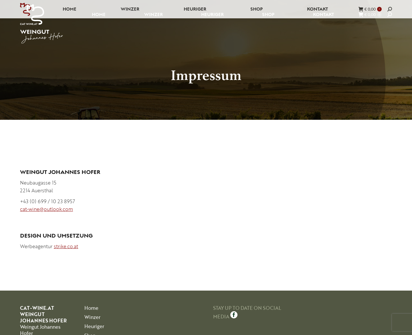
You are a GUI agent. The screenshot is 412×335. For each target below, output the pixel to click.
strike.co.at (66, 246)
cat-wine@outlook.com (46, 209)
